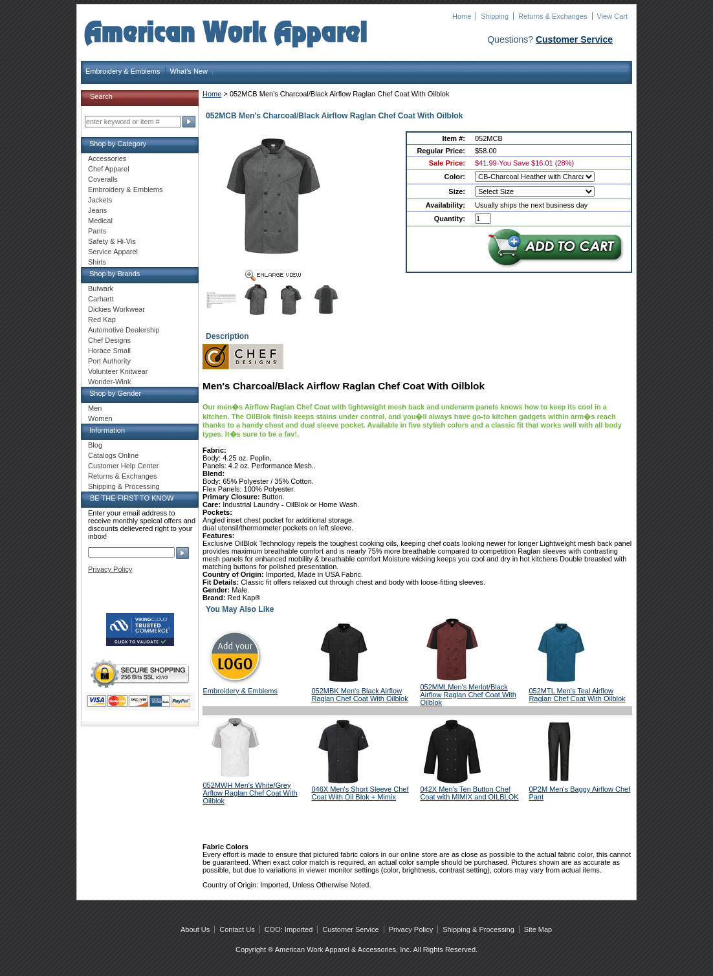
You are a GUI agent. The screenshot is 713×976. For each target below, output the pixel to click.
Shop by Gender (115, 393)
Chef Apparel (108, 169)
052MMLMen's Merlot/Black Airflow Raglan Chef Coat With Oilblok (468, 694)
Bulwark (100, 288)
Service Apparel (113, 251)
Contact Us (236, 929)
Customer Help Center (123, 466)
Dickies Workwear (116, 309)
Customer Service (574, 39)
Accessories (107, 158)
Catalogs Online (113, 455)
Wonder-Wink (109, 381)
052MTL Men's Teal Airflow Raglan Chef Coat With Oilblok (577, 694)
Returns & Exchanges (552, 16)
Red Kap (102, 319)
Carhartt (101, 299)
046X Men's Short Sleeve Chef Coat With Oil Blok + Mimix (359, 793)
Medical (100, 220)
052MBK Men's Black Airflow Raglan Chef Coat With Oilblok (359, 694)
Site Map (538, 929)
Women (100, 418)
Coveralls (103, 179)
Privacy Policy (110, 569)
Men (95, 408)
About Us (195, 929)
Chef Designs (109, 340)
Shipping (495, 16)
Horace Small (109, 350)
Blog (95, 445)
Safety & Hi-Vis (112, 241)
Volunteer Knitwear (118, 371)
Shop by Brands (114, 273)
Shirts (97, 262)
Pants (97, 231)
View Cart (612, 16)
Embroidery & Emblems (122, 71)
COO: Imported (289, 929)
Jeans (97, 210)
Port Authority (109, 361)
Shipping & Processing (124, 486)
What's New (189, 71)
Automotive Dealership (124, 330)
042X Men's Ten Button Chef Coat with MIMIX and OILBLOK (469, 793)
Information (107, 430)
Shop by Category (117, 143)
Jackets (100, 200)
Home (461, 16)
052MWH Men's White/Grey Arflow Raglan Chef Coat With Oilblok (250, 793)
